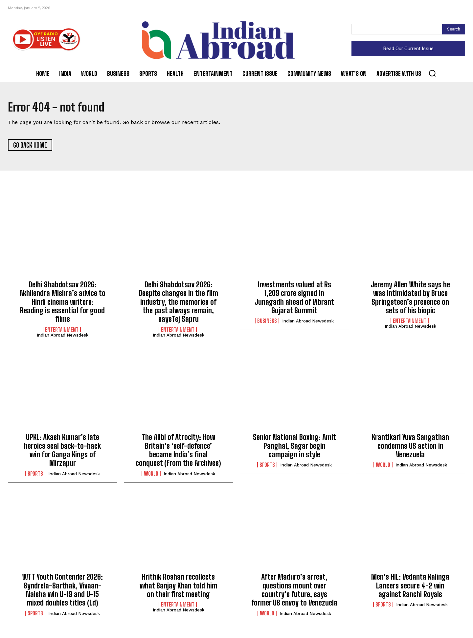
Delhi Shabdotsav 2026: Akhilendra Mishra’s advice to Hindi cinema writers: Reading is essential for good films (62, 304)
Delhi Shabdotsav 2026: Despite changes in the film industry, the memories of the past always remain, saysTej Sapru (178, 304)
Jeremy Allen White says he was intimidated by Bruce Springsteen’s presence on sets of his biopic (410, 299)
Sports (35, 476)
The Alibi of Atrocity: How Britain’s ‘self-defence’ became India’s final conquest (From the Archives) (178, 452)
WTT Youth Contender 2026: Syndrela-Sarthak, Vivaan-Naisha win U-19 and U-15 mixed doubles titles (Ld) (62, 592)
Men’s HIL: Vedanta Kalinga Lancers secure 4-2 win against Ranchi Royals (410, 588)
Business (267, 323)
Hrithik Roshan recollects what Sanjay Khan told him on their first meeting (178, 588)
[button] (432, 73)
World (151, 476)
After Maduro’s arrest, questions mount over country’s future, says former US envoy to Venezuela (294, 592)
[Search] (453, 29)
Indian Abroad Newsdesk (62, 337)
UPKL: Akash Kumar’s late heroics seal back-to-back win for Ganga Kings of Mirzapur (62, 452)
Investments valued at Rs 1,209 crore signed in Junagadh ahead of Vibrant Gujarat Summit (294, 299)
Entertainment (62, 332)
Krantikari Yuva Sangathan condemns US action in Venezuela (410, 448)
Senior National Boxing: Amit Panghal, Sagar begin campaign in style (294, 448)
